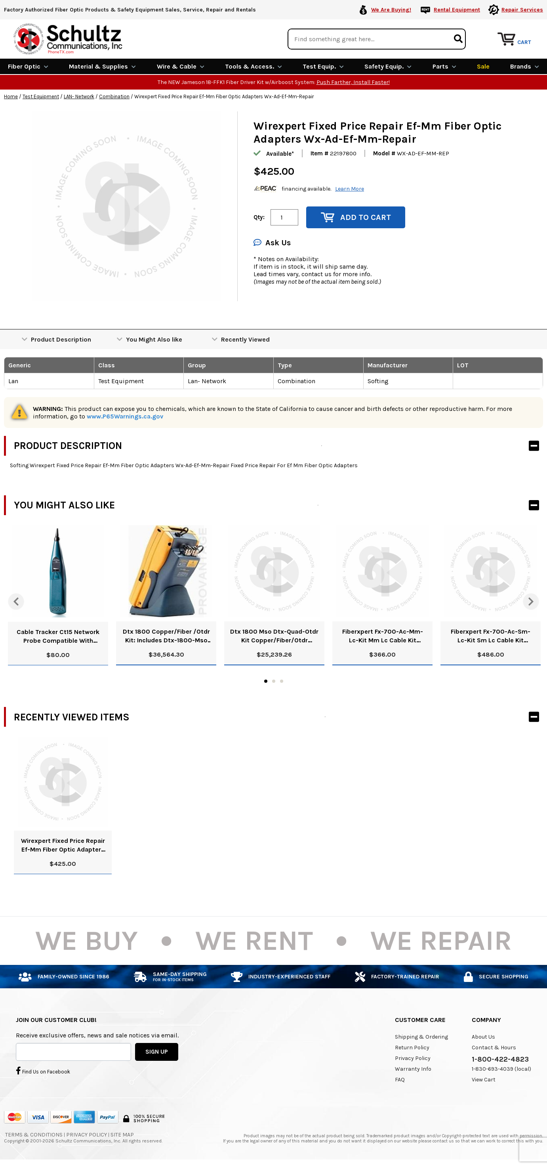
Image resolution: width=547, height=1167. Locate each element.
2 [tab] (273, 681)
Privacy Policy (413, 1058)
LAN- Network (79, 96)
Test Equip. (323, 66)
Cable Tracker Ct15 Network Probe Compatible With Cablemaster (58, 636)
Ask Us (272, 242)
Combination (114, 96)
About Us (483, 1036)
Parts (444, 66)
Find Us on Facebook (43, 1071)
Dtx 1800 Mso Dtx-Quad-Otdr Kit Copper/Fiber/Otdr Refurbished (274, 636)
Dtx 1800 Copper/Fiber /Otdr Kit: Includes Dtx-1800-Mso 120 (166, 636)
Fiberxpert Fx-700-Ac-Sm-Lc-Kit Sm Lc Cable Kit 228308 (490, 636)
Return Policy (412, 1047)
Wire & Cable (180, 66)
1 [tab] (265, 681)
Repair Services (522, 9)
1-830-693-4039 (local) (501, 1069)
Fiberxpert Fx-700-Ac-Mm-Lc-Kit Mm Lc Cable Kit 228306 (382, 636)
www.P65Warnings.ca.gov (125, 416)
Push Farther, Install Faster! (353, 82)
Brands (524, 66)
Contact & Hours (494, 1047)
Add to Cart (356, 217)
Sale (483, 66)
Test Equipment (41, 96)
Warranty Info (413, 1069)
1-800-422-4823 (500, 1059)
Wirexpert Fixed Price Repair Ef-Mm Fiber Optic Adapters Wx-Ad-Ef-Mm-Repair (63, 845)
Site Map (122, 1134)
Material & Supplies (102, 66)
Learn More (349, 188)
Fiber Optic (28, 66)
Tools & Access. (253, 66)
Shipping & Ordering (421, 1036)
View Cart (484, 1079)
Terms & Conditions (34, 1134)
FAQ (400, 1079)
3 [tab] (281, 681)
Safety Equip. (388, 66)
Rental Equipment (457, 9)
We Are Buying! (391, 9)
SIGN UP (156, 1051)
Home (11, 96)
